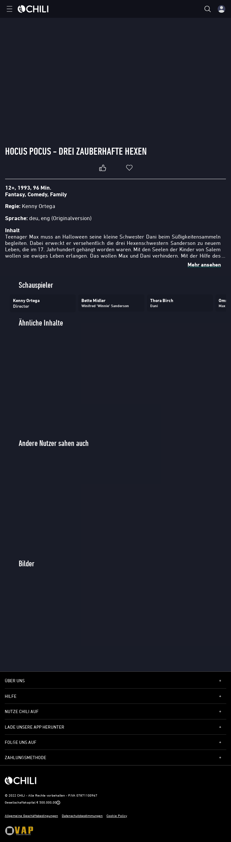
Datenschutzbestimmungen (82, 815)
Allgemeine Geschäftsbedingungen (31, 815)
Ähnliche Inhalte (41, 322)
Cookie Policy (116, 815)
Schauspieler (36, 285)
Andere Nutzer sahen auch (54, 443)
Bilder (27, 563)
